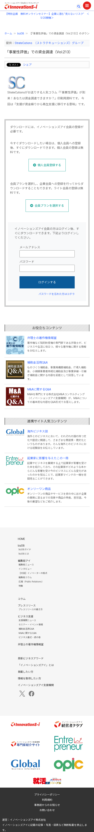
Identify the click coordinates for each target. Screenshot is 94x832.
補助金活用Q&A (37, 362)
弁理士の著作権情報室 (42, 338)
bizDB (20, 33)
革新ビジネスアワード (31, 658)
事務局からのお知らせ (47, 805)
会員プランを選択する (49, 205)
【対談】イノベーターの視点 (33, 573)
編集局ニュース (26, 564)
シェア (27, 64)
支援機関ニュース (27, 620)
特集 (21, 586)
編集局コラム (25, 577)
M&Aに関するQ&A (39, 389)
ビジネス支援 (25, 616)
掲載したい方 (25, 671)
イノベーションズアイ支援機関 (36, 685)
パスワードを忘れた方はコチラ (57, 294)
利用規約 (47, 799)
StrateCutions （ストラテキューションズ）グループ (49, 43)
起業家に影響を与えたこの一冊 (47, 458)
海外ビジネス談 (37, 431)
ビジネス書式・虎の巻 (30, 637)
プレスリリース (27, 605)
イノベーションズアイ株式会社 (28, 819)
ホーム (8, 33)
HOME (21, 538)
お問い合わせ (47, 810)
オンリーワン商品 (39, 489)
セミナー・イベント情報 (31, 624)
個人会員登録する (49, 165)
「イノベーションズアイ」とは (36, 665)
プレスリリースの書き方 (31, 609)
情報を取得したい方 (29, 678)
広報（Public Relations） (31, 581)
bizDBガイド (25, 549)
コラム (22, 598)
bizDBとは (24, 553)
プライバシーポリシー (47, 794)
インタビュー (25, 569)
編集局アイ (24, 560)
